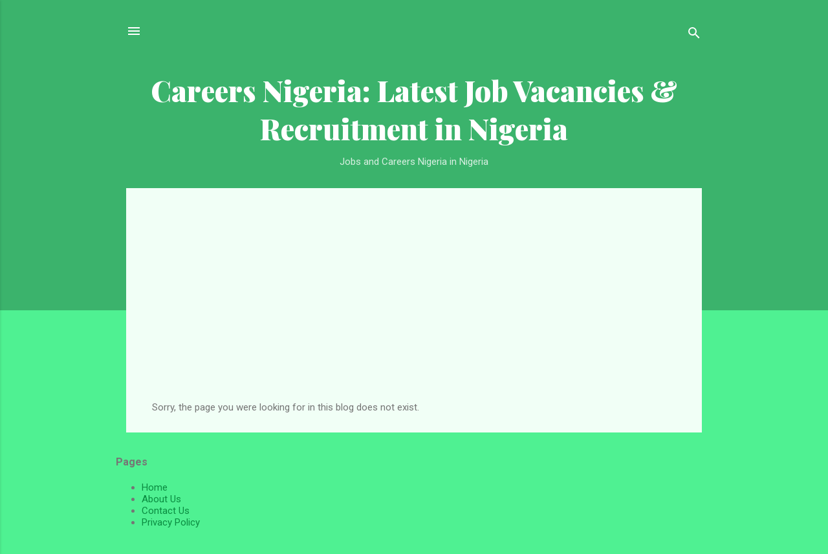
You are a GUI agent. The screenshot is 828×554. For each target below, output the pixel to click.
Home (155, 487)
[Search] (694, 35)
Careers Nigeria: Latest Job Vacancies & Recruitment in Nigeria (414, 109)
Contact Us (166, 511)
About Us (161, 499)
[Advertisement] (414, 304)
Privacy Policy (171, 522)
